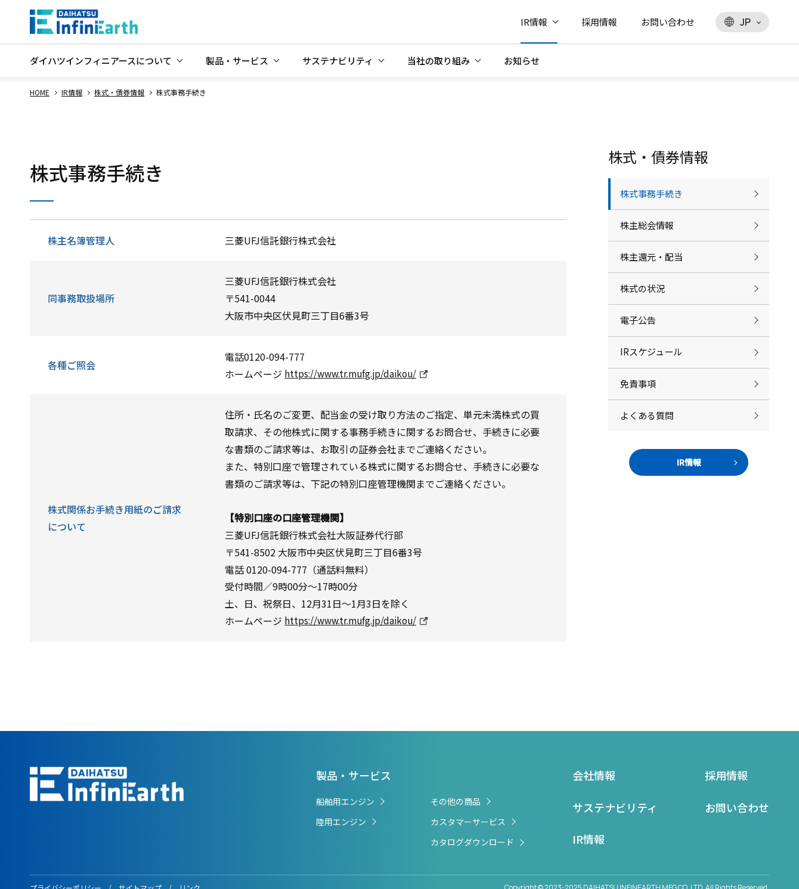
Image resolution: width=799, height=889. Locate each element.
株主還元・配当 (653, 272)
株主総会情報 (648, 234)
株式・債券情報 (119, 92)
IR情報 (534, 22)
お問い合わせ (668, 22)
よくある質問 (648, 460)
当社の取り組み (438, 60)
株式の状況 (644, 309)
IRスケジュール (653, 384)
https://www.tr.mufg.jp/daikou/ (354, 374)
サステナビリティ (337, 60)
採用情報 (599, 22)
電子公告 (639, 347)
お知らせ (522, 60)
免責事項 (639, 422)
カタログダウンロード (472, 842)
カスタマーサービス (468, 822)
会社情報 (593, 775)
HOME (39, 92)
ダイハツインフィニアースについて (101, 60)
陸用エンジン (341, 822)
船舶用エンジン (345, 801)
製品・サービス (237, 60)
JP (737, 22)
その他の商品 (456, 801)
